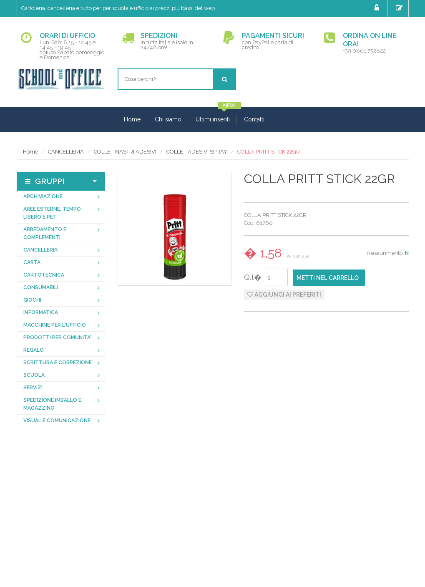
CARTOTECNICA (43, 275)
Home (132, 119)
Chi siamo (168, 119)
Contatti (254, 119)
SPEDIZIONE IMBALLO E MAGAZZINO (52, 404)
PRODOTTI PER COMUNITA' (57, 337)
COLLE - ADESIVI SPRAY (196, 152)
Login (378, 8)
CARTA (31, 262)
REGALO (33, 350)
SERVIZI (33, 387)
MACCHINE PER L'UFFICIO (54, 325)
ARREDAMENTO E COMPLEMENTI (44, 233)
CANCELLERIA (66, 152)
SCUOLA (34, 375)
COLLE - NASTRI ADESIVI (125, 152)
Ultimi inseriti (213, 119)
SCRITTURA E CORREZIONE (57, 362)
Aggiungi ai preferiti (284, 294)
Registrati (400, 8)
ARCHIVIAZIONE (43, 196)
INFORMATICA (40, 312)
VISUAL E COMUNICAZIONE (57, 420)
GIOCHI (32, 300)
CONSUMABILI (40, 287)
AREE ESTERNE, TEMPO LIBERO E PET (52, 213)
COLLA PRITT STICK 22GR (268, 152)
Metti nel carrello (328, 278)
